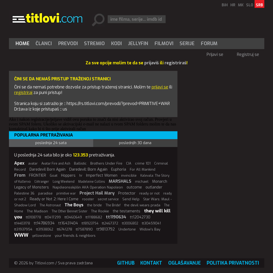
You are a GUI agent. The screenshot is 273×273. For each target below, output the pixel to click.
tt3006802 (130, 223)
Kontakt (151, 263)
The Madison (37, 211)
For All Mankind (142, 169)
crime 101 (143, 163)
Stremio (94, 43)
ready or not (149, 193)
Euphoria (118, 169)
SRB (259, 5)
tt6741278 (64, 229)
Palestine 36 (24, 193)
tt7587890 (84, 229)
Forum (209, 43)
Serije (187, 43)
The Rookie (100, 211)
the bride (94, 205)
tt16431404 (68, 223)
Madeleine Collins (91, 182)
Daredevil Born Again (47, 169)
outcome (134, 187)
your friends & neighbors (75, 235)
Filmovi (164, 43)
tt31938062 (44, 229)
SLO (249, 5)
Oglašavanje (184, 263)
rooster (88, 199)
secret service (108, 199)
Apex (19, 163)
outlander (154, 187)
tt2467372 (110, 223)
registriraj (23, 92)
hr (80, 176)
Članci (44, 43)
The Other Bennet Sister (69, 211)
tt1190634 (116, 217)
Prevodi (68, 43)
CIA (128, 163)
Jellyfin (138, 43)
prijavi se (160, 87)
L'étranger (41, 182)
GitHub (126, 263)
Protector (127, 193)
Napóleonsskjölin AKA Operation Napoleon (88, 187)
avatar (33, 163)
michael (141, 181)
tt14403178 (22, 223)
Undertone (127, 229)
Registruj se (248, 54)
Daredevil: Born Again (88, 169)
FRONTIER (37, 175)
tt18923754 (90, 223)
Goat (53, 175)
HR (232, 5)
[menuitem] (24, 43)
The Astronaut (50, 205)
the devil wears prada (142, 205)
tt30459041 (151, 223)
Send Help (131, 199)
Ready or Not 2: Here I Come (54, 199)
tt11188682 (94, 217)
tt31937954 (23, 229)
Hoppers (68, 175)
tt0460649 (73, 217)
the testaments (126, 211)
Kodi (116, 43)
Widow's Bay (150, 229)
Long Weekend (64, 182)
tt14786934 (44, 223)
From (19, 175)
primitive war (66, 193)
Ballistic (80, 163)
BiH (225, 5)
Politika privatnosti (233, 263)
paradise (45, 193)
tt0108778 (33, 217)
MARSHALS (120, 181)
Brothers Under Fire (106, 163)
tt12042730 (140, 217)
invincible (129, 175)
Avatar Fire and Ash (55, 163)
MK (241, 5)
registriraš (175, 63)
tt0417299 (53, 217)
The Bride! (113, 205)
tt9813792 (105, 229)
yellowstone (41, 236)
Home (22, 43)
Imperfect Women (101, 175)
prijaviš (151, 63)
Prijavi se (215, 54)
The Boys (73, 205)
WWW (21, 235)
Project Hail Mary (97, 193)
